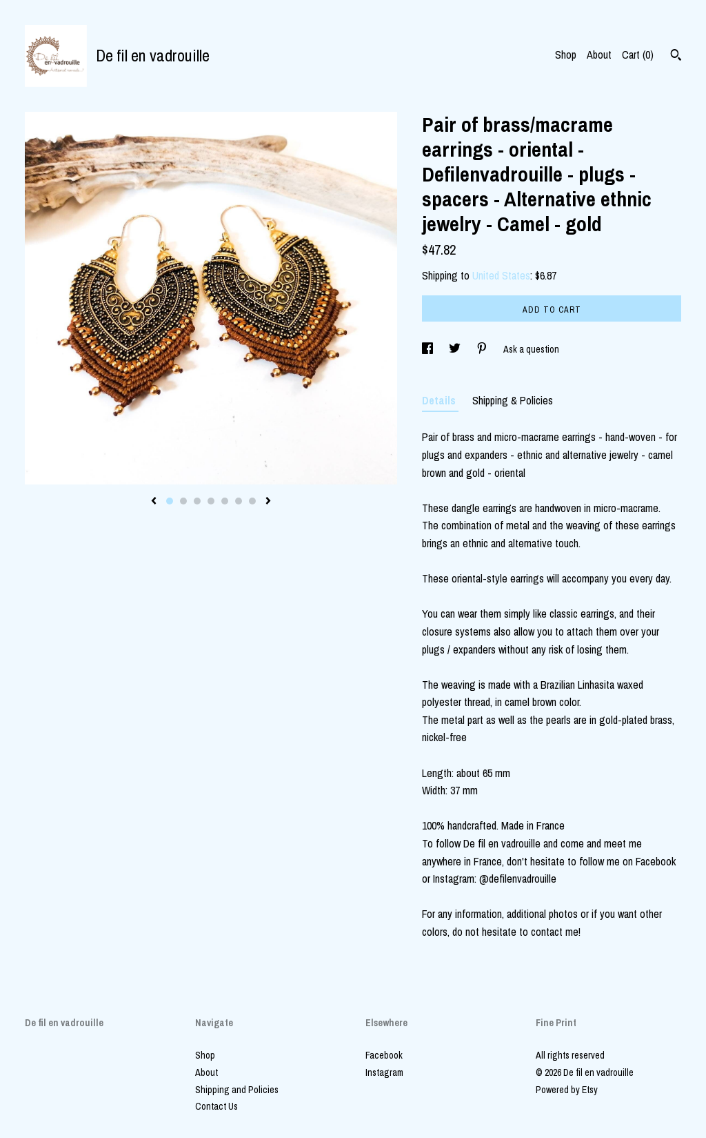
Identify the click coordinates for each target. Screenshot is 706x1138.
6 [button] (238, 501)
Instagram (384, 1072)
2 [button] (183, 501)
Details (440, 400)
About (599, 54)
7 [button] (252, 501)
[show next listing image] (268, 502)
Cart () (638, 54)
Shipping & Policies (512, 400)
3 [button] (197, 501)
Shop (565, 54)
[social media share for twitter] (456, 349)
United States (501, 275)
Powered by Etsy (567, 1089)
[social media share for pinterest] (483, 349)
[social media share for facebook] (428, 349)
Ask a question (531, 349)
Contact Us (216, 1106)
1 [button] (169, 501)
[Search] (676, 56)
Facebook (384, 1055)
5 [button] (224, 501)
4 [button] (211, 501)
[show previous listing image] (153, 502)
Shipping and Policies (237, 1089)
